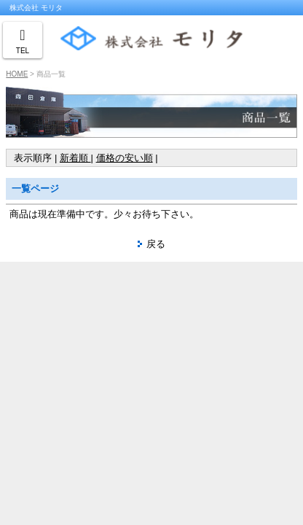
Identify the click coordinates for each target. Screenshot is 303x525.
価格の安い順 (124, 157)
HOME (17, 74)
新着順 (75, 157)
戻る (155, 243)
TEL (22, 51)
